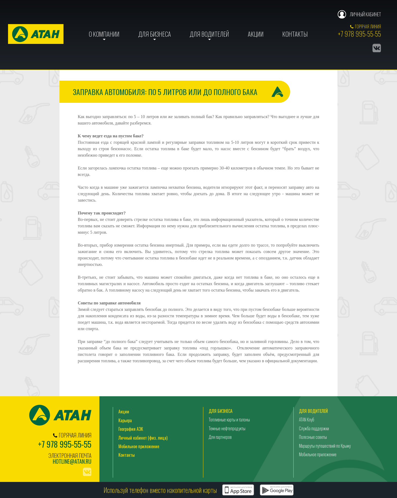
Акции (256, 34)
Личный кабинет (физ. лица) (142, 438)
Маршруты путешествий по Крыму (325, 446)
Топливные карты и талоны (229, 419)
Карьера (125, 420)
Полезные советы (313, 437)
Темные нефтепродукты (227, 428)
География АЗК (130, 429)
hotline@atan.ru (72, 461)
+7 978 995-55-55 (359, 33)
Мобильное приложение (138, 446)
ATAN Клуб (306, 419)
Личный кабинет (365, 14)
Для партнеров (220, 437)
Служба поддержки (314, 428)
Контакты (295, 34)
